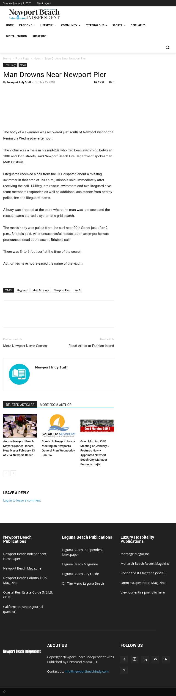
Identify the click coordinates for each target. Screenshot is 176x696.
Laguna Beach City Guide (80, 574)
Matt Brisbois (41, 290)
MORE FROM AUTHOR (56, 405)
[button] (167, 47)
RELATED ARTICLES (20, 405)
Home (7, 58)
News (37, 58)
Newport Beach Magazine (22, 568)
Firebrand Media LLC (82, 662)
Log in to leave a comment (22, 500)
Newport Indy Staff (19, 82)
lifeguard (22, 290)
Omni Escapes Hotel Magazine (143, 582)
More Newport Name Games (25, 346)
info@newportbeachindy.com (87, 671)
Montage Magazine (135, 554)
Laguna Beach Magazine (80, 564)
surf (77, 290)
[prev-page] (6, 473)
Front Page (22, 58)
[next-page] (13, 473)
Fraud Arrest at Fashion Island (91, 346)
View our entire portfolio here (143, 592)
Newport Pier (62, 290)
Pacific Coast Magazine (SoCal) (143, 573)
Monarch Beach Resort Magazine (145, 563)
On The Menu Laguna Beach (83, 583)
